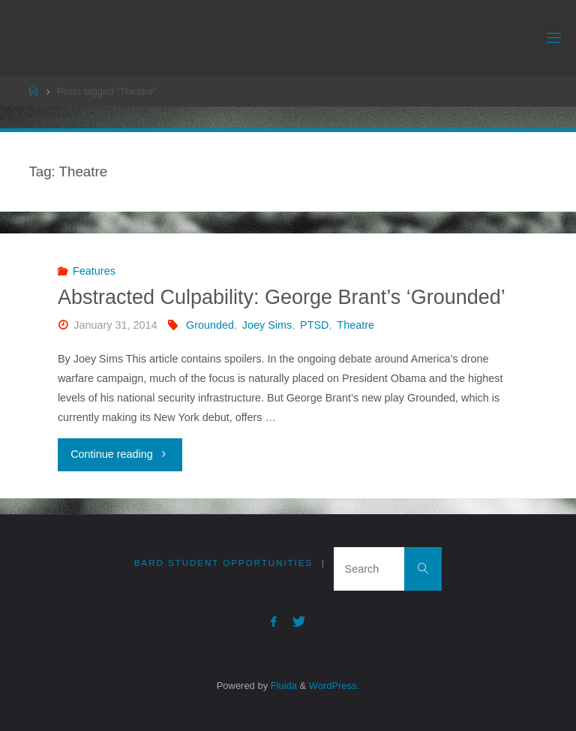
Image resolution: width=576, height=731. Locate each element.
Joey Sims (267, 325)
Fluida (282, 685)
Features (94, 271)
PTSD (314, 325)
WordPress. (334, 685)
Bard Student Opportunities (223, 562)
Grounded (210, 325)
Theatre (355, 325)
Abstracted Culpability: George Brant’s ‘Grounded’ (282, 297)
